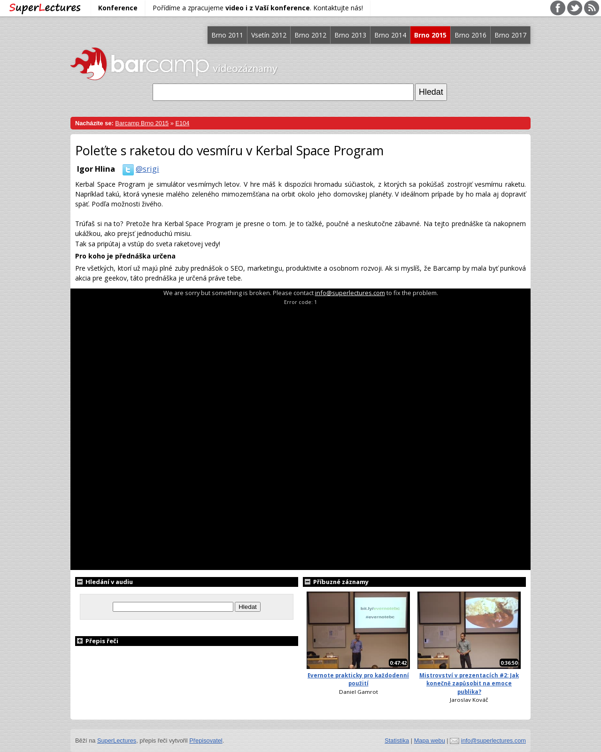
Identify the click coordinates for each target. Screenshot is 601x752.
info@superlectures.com (350, 293)
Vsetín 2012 (268, 34)
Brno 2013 (350, 34)
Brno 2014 (390, 34)
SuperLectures (116, 740)
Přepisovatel (205, 740)
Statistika (397, 740)
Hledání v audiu (104, 581)
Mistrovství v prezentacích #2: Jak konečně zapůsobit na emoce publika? (469, 683)
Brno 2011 (227, 34)
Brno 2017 (510, 34)
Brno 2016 (470, 34)
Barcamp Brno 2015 (142, 123)
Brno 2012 (310, 34)
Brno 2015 (430, 34)
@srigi (139, 168)
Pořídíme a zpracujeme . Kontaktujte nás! (258, 7)
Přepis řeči (96, 641)
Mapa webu (429, 740)
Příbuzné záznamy (336, 581)
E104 (182, 123)
